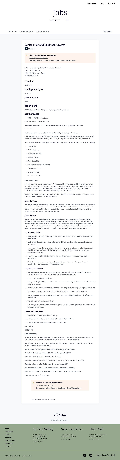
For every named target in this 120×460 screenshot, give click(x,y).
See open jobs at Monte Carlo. (39, 58)
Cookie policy (63, 420)
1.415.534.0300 (66, 440)
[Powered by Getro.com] (60, 415)
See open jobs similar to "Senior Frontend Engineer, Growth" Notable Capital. (52, 60)
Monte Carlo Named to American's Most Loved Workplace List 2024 (48, 353)
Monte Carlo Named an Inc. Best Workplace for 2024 (43, 357)
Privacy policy (55, 420)
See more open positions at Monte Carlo (43, 399)
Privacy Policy (27, 456)
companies (26, 32)
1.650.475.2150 (38, 442)
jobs (12, 32)
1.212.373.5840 (94, 440)
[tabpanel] (60, 277)
